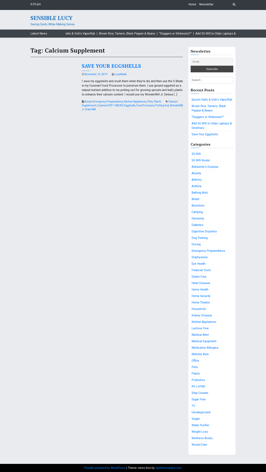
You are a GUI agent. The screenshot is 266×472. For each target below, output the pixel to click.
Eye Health (198, 263)
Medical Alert (200, 335)
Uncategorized (201, 412)
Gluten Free (199, 276)
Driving (196, 244)
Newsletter (206, 4)
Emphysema (199, 257)
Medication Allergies (205, 347)
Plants (157, 101)
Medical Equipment (204, 341)
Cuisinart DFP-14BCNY (110, 105)
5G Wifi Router (201, 160)
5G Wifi (196, 154)
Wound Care (199, 444)
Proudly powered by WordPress (105, 468)
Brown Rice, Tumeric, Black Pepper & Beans (209, 108)
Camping (197, 212)
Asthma (196, 186)
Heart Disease (201, 283)
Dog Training (200, 238)
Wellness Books (202, 438)
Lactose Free (200, 328)
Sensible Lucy (51, 18)
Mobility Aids (200, 354)
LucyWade (121, 74)
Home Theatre (201, 302)
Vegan (196, 418)
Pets (150, 101)
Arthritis (197, 179)
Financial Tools (201, 270)
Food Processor (145, 105)
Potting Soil (162, 105)
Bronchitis (198, 205)
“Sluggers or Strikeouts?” (208, 117)
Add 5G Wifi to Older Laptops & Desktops (212, 126)
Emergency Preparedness (108, 101)
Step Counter (200, 393)
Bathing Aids (200, 192)
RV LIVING (198, 386)
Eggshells (129, 105)
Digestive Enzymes (204, 231)
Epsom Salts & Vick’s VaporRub (212, 99)
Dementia (198, 218)
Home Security (201, 296)
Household (199, 309)
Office (195, 360)
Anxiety (196, 173)
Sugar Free (199, 399)
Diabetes (197, 225)
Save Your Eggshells (111, 66)
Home (192, 4)
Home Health (200, 289)
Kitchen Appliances (135, 101)
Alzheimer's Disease (205, 167)
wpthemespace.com (169, 468)
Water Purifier (200, 425)
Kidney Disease (202, 315)
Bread (88, 101)
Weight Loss (200, 431)
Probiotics (198, 380)
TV (193, 406)
